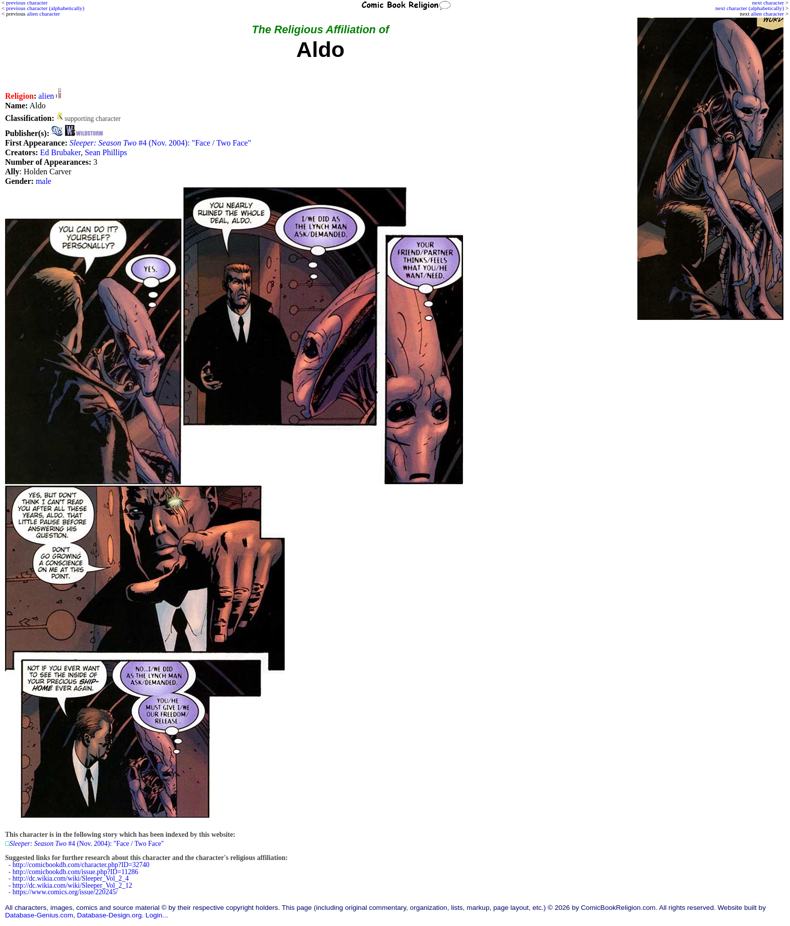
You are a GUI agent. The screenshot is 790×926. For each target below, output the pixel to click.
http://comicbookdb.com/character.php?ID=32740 (81, 865)
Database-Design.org (109, 915)
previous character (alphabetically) (45, 8)
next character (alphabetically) (749, 8)
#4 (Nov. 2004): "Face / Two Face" (160, 143)
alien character (767, 14)
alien (46, 96)
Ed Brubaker (60, 152)
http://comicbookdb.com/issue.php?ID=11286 (76, 872)
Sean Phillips (106, 152)
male (43, 181)
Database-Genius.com (39, 915)
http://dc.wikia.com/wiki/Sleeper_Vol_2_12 (73, 885)
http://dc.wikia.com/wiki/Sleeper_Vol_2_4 (71, 878)
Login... (157, 915)
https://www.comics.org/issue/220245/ (65, 892)
